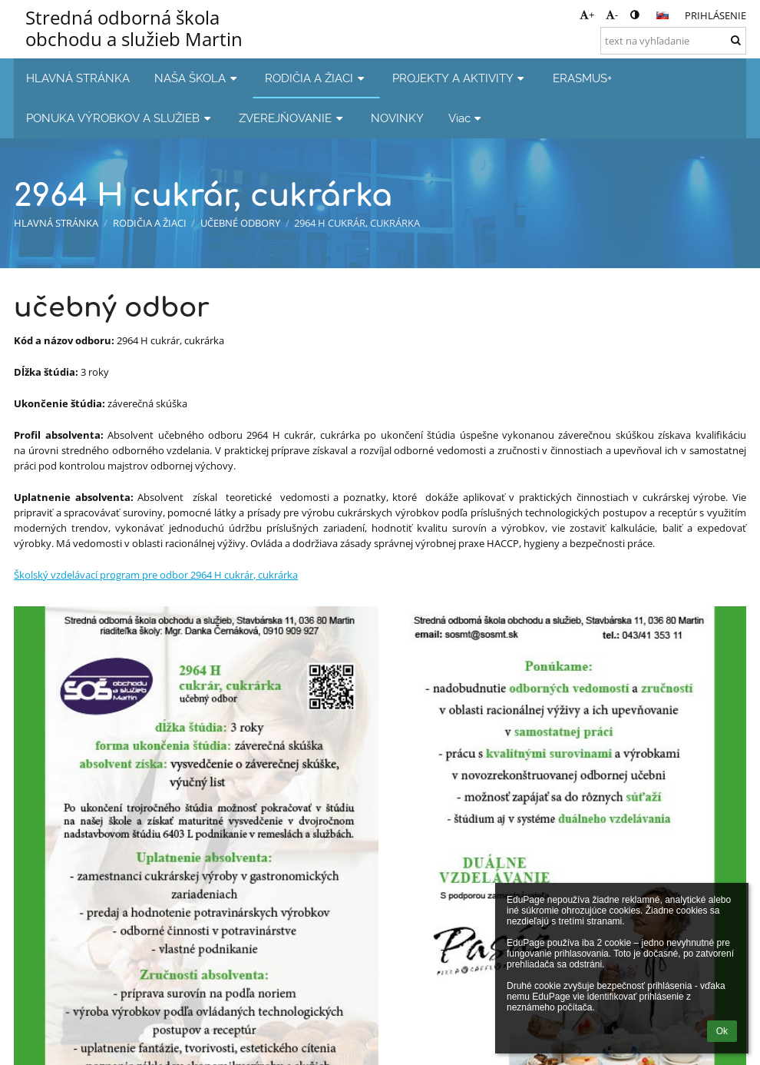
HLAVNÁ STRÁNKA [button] (78, 78)
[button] (662, 15)
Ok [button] (722, 1031)
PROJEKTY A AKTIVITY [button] (460, 78)
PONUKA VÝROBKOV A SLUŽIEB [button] (120, 117)
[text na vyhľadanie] (673, 41)
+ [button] (587, 15)
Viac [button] (466, 117)
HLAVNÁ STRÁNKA (56, 223)
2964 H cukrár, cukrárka (357, 223)
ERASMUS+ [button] (582, 78)
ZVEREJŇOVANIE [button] (292, 117)
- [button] (612, 15)
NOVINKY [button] (397, 117)
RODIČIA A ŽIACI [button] (316, 78)
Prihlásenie (715, 15)
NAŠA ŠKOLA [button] (197, 78)
